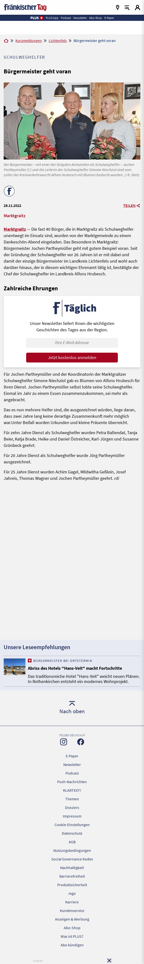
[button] (36, 18)
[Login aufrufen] (137, 7)
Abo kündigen (72, 944)
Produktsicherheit (72, 884)
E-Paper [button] (109, 18)
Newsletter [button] (80, 18)
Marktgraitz (15, 229)
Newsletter (72, 764)
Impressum (72, 816)
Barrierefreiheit (72, 876)
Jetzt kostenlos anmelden (72, 357)
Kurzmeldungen (28, 40)
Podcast (72, 773)
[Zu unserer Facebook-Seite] (80, 742)
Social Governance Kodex (72, 859)
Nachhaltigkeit (72, 867)
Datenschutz (72, 833)
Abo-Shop (72, 927)
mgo (72, 893)
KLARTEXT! (72, 790)
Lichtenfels (58, 40)
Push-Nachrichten (72, 781)
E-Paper (72, 755)
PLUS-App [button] (52, 18)
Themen (72, 798)
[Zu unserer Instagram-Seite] (63, 742)
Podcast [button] (66, 18)
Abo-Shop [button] (95, 18)
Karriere (72, 901)
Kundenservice (72, 910)
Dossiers (72, 807)
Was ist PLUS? (72, 936)
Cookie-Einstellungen (72, 824)
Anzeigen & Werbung (72, 919)
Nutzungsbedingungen (72, 850)
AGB (72, 841)
